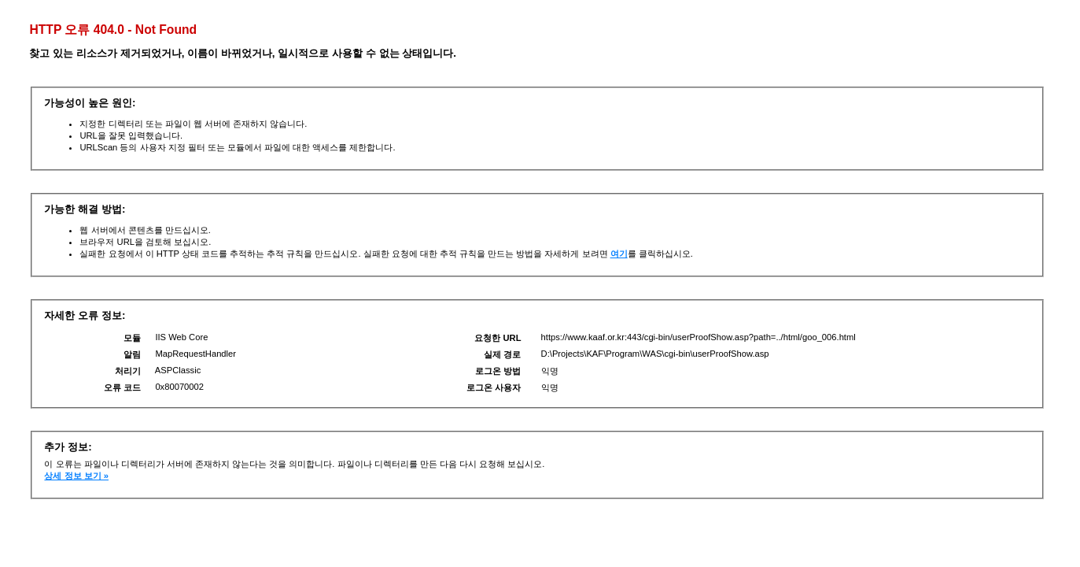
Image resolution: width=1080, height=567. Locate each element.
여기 (619, 253)
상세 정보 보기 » (76, 475)
